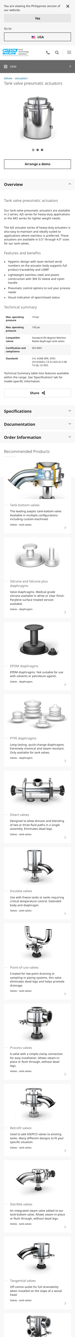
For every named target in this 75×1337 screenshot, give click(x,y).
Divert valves (19, 814)
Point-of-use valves (24, 967)
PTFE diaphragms (23, 738)
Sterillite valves (21, 1204)
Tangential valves (23, 1280)
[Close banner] (68, 6)
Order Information (37, 437)
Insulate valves (21, 891)
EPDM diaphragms (24, 666)
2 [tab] (37, 150)
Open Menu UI (69, 52)
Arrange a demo (37, 164)
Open (57, 52)
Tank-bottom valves (25, 505)
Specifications (37, 411)
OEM (13, 66)
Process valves (21, 1047)
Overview (37, 184)
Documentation (37, 424)
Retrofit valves (21, 1128)
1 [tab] (33, 150)
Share (37, 393)
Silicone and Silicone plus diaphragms (29, 583)
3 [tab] (42, 150)
